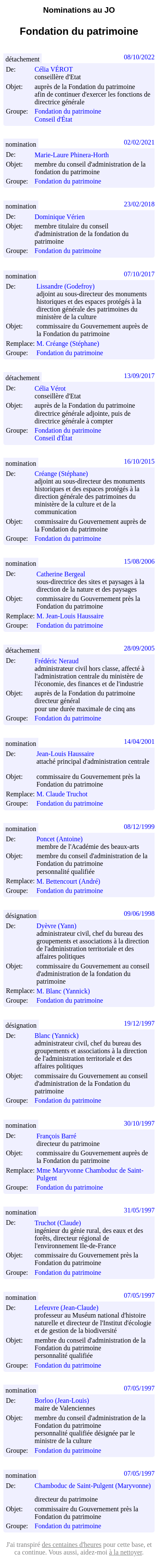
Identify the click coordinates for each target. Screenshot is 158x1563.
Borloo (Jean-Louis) (65, 1400)
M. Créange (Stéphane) (71, 343)
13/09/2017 (139, 375)
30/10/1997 (139, 1123)
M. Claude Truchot (65, 794)
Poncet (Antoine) (63, 839)
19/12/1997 (139, 1023)
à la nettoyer (125, 1552)
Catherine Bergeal (64, 574)
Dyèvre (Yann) (60, 925)
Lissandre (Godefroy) (69, 286)
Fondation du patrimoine (68, 111)
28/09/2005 (139, 648)
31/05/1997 (139, 1210)
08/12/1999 (139, 826)
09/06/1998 (139, 913)
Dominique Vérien (63, 216)
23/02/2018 (139, 204)
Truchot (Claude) (61, 1222)
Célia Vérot (54, 388)
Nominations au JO (79, 10)
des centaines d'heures (72, 1544)
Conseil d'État (53, 119)
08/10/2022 (139, 57)
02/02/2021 (139, 142)
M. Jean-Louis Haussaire (73, 616)
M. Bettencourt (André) (72, 881)
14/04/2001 (139, 741)
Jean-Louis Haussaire (69, 753)
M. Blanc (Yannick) (66, 991)
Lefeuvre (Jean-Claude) (70, 1307)
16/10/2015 (139, 461)
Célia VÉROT (57, 69)
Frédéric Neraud (60, 661)
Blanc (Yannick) (60, 1035)
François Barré (60, 1136)
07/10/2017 (139, 274)
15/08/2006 (139, 561)
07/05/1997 (139, 1295)
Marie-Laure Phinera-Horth (75, 155)
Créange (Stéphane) (65, 473)
